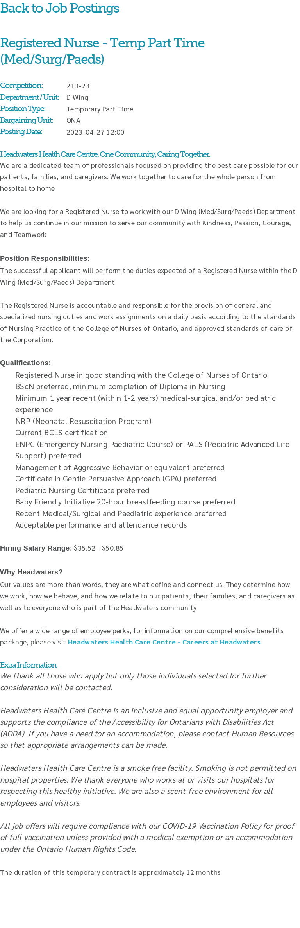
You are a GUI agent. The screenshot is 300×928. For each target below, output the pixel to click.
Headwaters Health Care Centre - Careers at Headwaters (164, 641)
